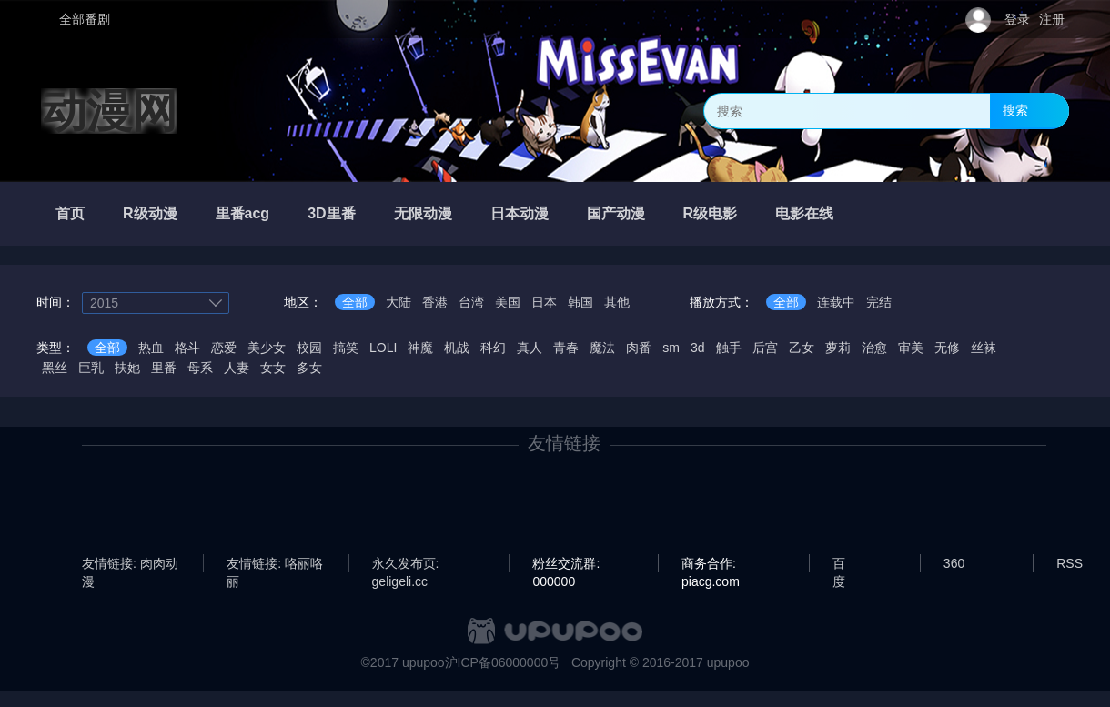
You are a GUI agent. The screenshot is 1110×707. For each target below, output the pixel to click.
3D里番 (331, 213)
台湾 (471, 302)
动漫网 (109, 111)
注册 (1052, 19)
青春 (566, 347)
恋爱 (224, 347)
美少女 (266, 347)
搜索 (1015, 110)
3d (698, 347)
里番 (164, 367)
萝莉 (838, 347)
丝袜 (983, 347)
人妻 (236, 367)
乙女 (801, 347)
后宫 (765, 347)
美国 (507, 302)
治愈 (874, 347)
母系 (200, 367)
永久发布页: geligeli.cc (405, 564)
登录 (1017, 19)
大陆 (398, 302)
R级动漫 (150, 213)
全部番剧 (84, 19)
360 (954, 563)
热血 (151, 347)
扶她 (127, 367)
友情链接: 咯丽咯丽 (275, 564)
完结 (879, 302)
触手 (729, 347)
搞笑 (345, 347)
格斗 (187, 347)
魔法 (602, 347)
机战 (456, 347)
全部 (355, 302)
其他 (617, 302)
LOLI (383, 347)
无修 (947, 347)
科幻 (493, 347)
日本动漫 (519, 213)
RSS (1069, 563)
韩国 (580, 302)
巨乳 (91, 367)
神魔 (420, 347)
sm (671, 347)
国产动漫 (616, 213)
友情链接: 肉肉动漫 (130, 564)
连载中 (836, 302)
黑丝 (54, 367)
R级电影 (710, 213)
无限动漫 (423, 213)
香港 (435, 302)
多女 (309, 367)
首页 (70, 213)
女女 (273, 367)
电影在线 (804, 213)
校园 (309, 347)
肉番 (638, 347)
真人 (529, 347)
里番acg (243, 213)
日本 (544, 302)
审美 (910, 347)
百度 (838, 564)
